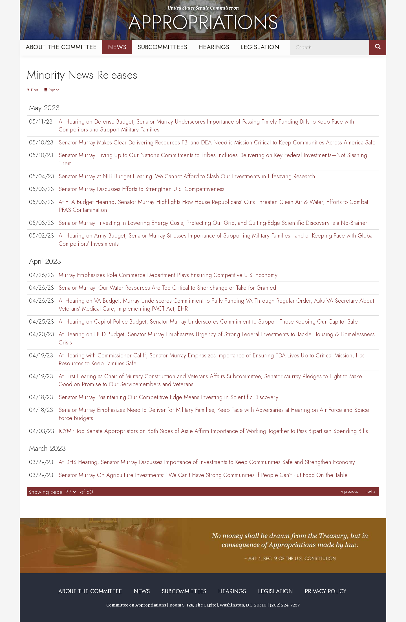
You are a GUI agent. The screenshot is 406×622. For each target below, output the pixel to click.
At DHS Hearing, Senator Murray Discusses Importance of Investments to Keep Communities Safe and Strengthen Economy (207, 462)
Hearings (213, 46)
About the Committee (61, 46)
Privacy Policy (325, 591)
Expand (51, 90)
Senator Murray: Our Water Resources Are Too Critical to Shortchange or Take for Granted (167, 288)
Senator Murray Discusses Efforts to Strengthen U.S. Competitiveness (141, 189)
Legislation (259, 46)
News (117, 46)
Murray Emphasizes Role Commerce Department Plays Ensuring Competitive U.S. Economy (168, 275)
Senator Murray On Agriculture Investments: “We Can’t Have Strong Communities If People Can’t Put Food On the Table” (204, 475)
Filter (32, 90)
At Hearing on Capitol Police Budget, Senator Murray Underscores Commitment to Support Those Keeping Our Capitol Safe (208, 322)
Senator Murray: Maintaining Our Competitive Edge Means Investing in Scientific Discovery (168, 397)
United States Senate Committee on (203, 20)
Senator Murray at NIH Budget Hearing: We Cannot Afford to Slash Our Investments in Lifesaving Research (187, 176)
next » (370, 491)
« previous (349, 491)
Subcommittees (162, 46)
